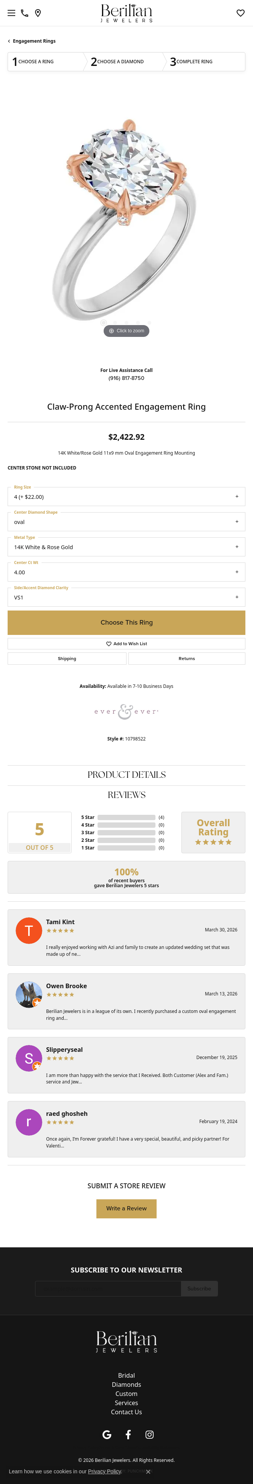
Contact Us (126, 1412)
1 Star (87, 848)
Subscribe (199, 1288)
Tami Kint (60, 922)
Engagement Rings (34, 41)
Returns (187, 658)
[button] (240, 13)
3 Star (87, 832)
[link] (24, 13)
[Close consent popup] (148, 1472)
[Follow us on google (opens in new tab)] (106, 1434)
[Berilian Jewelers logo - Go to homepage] (126, 13)
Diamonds (126, 1384)
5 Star (87, 817)
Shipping (67, 658)
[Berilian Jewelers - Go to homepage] (126, 1341)
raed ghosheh (67, 1113)
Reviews (127, 795)
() (161, 817)
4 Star (87, 825)
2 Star (87, 840)
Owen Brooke (66, 986)
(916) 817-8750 (126, 378)
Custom (126, 1393)
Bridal (126, 1375)
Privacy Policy (86, 1447)
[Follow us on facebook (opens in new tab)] (128, 1434)
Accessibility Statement (158, 1447)
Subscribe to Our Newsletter (126, 1270)
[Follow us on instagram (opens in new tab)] (149, 1434)
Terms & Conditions (117, 1447)
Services (126, 1403)
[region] (126, 225)
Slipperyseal (64, 1049)
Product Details (127, 775)
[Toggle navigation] (9, 13)
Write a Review (126, 1208)
